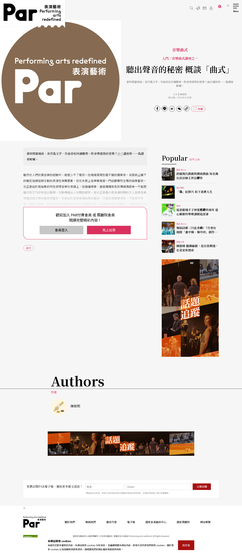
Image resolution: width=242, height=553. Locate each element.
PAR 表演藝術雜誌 (34, 522)
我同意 (186, 545)
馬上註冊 (108, 230)
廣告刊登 (111, 522)
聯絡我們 (90, 522)
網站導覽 (205, 522)
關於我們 (70, 522)
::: (228, 5)
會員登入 (61, 230)
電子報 (131, 522)
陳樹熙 (183, 94)
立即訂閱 (202, 486)
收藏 (200, 109)
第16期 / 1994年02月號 (180, 97)
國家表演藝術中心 (155, 522)
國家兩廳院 (183, 522)
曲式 (120, 153)
